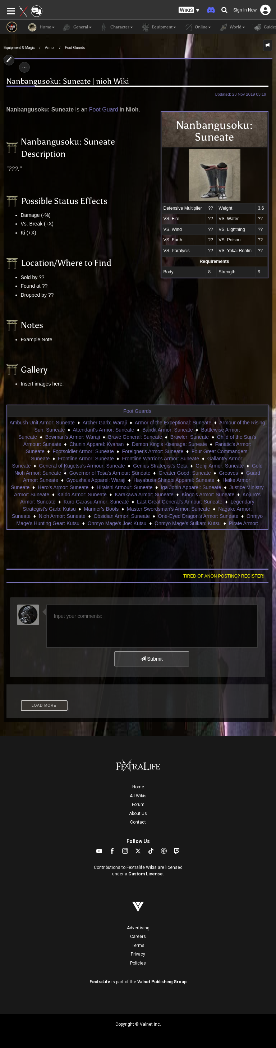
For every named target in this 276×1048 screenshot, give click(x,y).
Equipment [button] (158, 27)
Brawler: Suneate (189, 437)
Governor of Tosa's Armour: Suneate (110, 473)
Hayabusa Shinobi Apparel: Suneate (173, 480)
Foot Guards (75, 48)
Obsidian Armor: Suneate (121, 516)
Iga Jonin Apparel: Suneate (191, 487)
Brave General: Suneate (135, 437)
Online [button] (197, 27)
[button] (189, 10)
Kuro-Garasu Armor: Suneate (96, 502)
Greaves (228, 473)
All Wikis (138, 795)
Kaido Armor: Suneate (82, 494)
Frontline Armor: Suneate (86, 458)
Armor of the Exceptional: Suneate (173, 422)
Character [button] (116, 27)
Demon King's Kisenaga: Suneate (169, 444)
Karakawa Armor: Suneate (144, 494)
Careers (138, 936)
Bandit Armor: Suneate (167, 430)
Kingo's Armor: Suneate (208, 494)
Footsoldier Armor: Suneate (83, 451)
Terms (138, 945)
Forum (138, 804)
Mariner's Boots (101, 509)
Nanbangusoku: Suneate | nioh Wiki (67, 81)
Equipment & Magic (19, 48)
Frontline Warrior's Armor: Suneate (160, 458)
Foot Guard (103, 109)
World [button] (231, 27)
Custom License (145, 873)
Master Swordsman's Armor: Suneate (168, 509)
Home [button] (41, 27)
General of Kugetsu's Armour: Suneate (82, 466)
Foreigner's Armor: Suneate (153, 451)
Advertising (138, 927)
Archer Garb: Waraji (105, 422)
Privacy (138, 954)
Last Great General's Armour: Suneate (179, 502)
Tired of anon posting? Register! (223, 576)
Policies (138, 963)
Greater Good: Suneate (184, 473)
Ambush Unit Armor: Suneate (41, 422)
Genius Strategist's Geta (160, 466)
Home (138, 786)
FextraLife (99, 981)
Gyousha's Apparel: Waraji (95, 480)
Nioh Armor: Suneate (62, 516)
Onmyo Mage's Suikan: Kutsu (188, 523)
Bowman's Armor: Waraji (72, 437)
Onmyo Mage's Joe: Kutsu (117, 523)
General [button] (77, 27)
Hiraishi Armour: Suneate (125, 487)
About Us (138, 813)
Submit (151, 659)
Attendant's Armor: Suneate (103, 430)
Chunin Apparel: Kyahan (96, 444)
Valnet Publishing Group (162, 981)
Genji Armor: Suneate (220, 466)
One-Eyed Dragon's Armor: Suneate (198, 516)
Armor (50, 48)
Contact (138, 822)
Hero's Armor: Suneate (63, 487)
